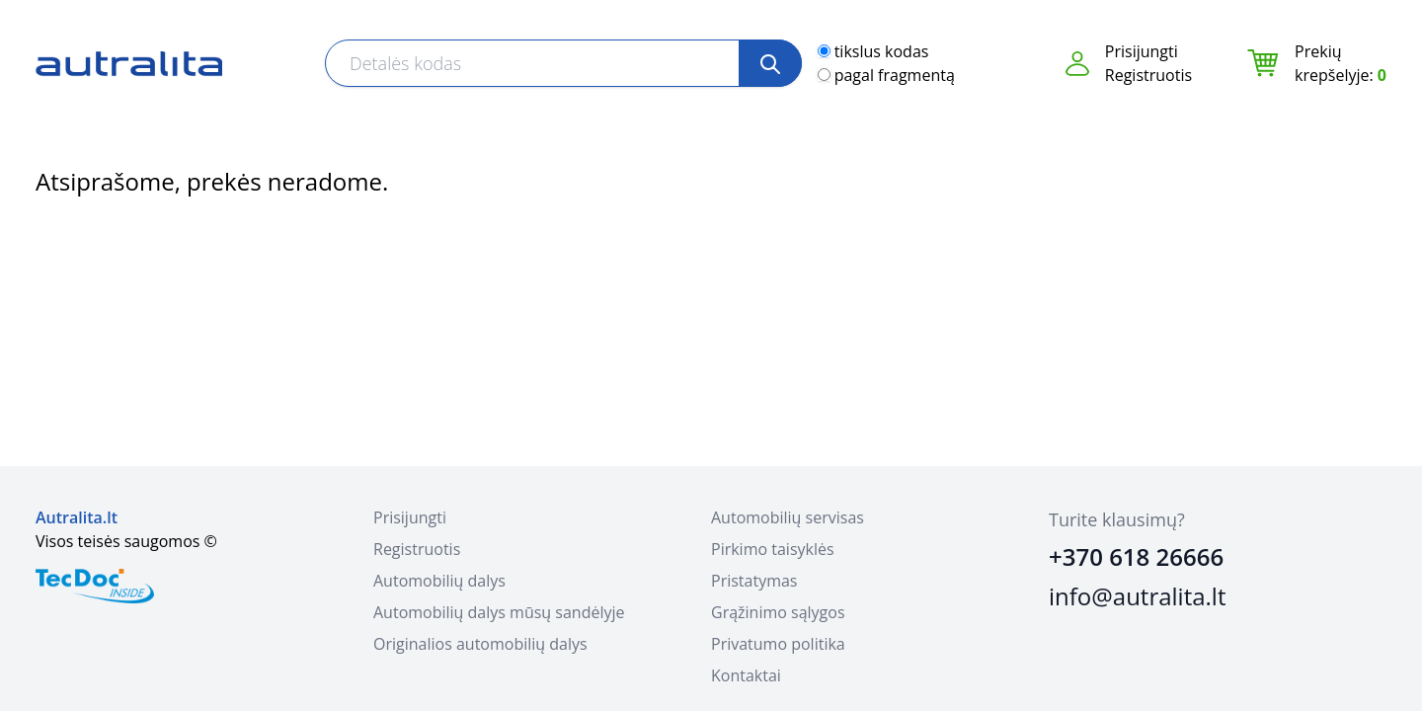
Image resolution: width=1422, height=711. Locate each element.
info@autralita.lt (1137, 596)
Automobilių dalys (439, 581)
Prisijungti (1141, 51)
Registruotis (1148, 75)
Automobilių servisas (787, 517)
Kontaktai (746, 675)
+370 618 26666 (1136, 556)
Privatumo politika (778, 644)
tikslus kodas (881, 51)
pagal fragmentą (894, 75)
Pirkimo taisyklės (772, 549)
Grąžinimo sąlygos (778, 612)
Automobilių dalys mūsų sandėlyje (498, 612)
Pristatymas (754, 581)
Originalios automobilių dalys (480, 644)
